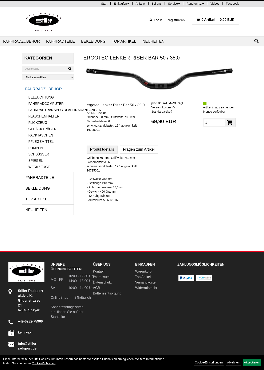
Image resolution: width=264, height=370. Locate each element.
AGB (96, 288)
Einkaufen (121, 3)
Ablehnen (233, 362)
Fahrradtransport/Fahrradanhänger (51, 110)
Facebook (232, 3)
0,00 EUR (216, 20)
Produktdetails (102, 149)
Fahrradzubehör (21, 41)
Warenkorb (143, 271)
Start (104, 3)
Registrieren (175, 20)
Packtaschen (40, 135)
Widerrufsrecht (146, 288)
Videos (215, 3)
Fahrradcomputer (46, 103)
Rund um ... (195, 3)
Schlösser (38, 154)
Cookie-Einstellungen (209, 362)
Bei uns (157, 3)
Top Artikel (124, 41)
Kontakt (98, 271)
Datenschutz (102, 282)
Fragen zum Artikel (139, 149)
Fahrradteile (60, 41)
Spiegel (35, 160)
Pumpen (35, 148)
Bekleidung (93, 41)
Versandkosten (146, 282)
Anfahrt (140, 3)
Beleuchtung (41, 97)
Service (174, 3)
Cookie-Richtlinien (43, 363)
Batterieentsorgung (107, 293)
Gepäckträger (42, 129)
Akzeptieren (252, 362)
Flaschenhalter (43, 116)
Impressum (101, 277)
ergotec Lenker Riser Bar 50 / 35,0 (116, 105)
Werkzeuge (39, 167)
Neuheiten (153, 41)
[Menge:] (214, 122)
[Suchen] (256, 41)
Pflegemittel (41, 141)
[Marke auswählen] (48, 77)
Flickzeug (37, 122)
